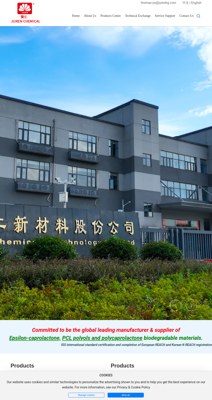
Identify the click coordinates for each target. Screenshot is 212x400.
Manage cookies (86, 395)
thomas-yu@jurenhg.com (158, 3)
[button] (175, 305)
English (196, 3)
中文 (186, 3)
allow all (126, 395)
